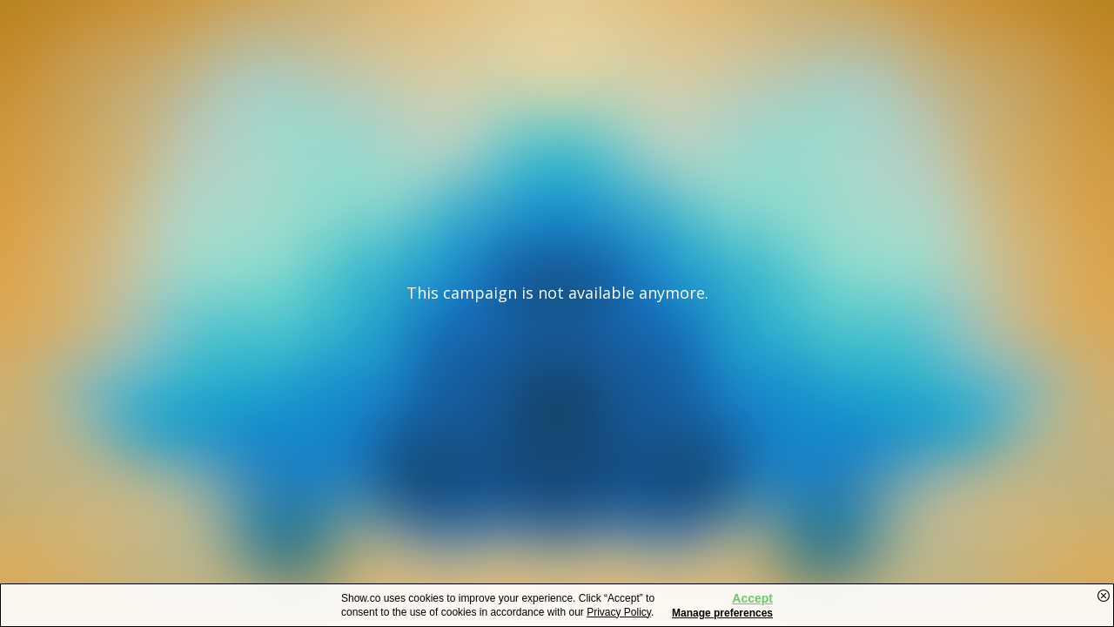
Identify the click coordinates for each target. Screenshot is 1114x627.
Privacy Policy (619, 612)
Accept (752, 598)
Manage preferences (722, 613)
